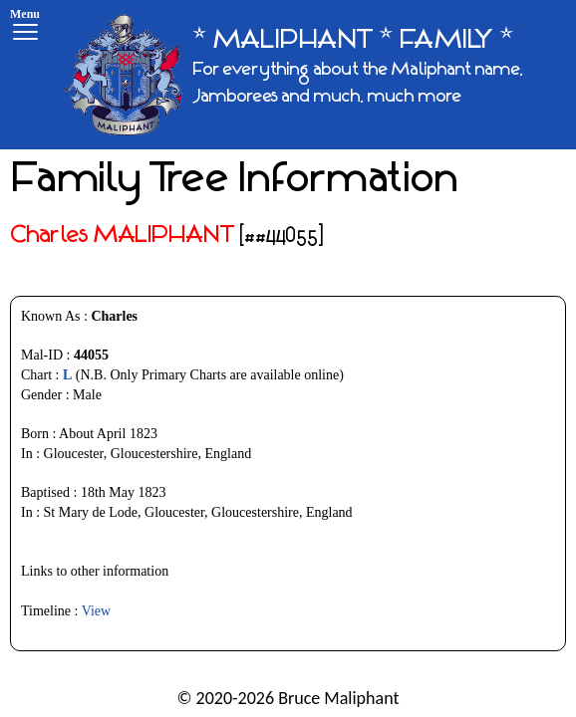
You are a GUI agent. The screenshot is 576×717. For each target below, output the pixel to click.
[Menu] (25, 27)
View (96, 610)
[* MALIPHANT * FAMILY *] (312, 74)
